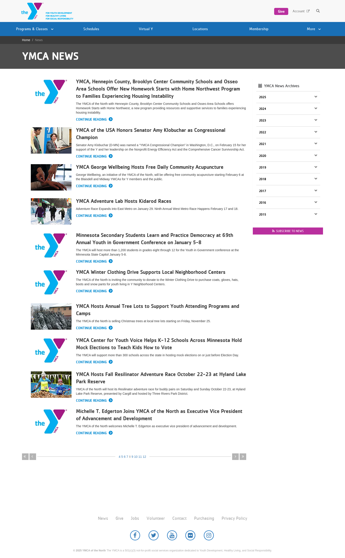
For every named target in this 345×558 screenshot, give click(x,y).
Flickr (190, 535)
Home (26, 40)
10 (136, 456)
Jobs (135, 518)
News (103, 518)
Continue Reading (91, 119)
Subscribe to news (288, 231)
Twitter (154, 535)
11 (140, 456)
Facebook (135, 535)
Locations (200, 29)
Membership (258, 29)
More (314, 29)
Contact (179, 518)
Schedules (91, 29)
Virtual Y (146, 29)
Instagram (209, 535)
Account (299, 11)
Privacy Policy (234, 518)
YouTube (172, 535)
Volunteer (156, 518)
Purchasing (204, 518)
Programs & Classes (34, 29)
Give (281, 11)
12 (144, 456)
